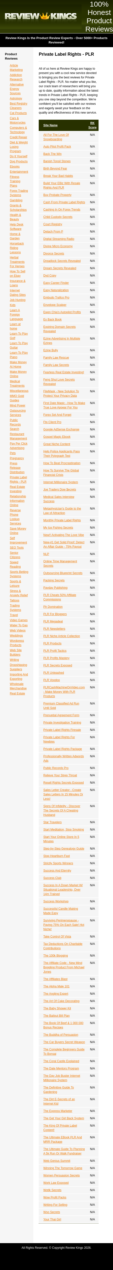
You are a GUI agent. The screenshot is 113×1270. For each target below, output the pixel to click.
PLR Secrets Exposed (57, 665)
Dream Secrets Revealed (59, 268)
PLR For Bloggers (55, 614)
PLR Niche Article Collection (61, 636)
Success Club (52, 878)
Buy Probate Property (57, 195)
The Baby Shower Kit (57, 1008)
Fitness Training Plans (15, 181)
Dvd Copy (49, 275)
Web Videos (17, 630)
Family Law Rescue (56, 357)
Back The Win (52, 154)
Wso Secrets (51, 1212)
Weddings (16, 635)
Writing (14, 660)
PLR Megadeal (53, 621)
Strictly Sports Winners (58, 863)
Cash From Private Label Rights (64, 202)
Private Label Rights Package (62, 749)
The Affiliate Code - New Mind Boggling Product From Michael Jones (63, 967)
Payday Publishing (55, 587)
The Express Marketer (57, 1111)
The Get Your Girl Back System (63, 1118)
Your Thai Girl (52, 1219)
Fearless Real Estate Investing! (63, 372)
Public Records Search (15, 424)
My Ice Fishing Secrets (58, 527)
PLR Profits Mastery (56, 658)
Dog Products (19, 161)
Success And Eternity (57, 870)
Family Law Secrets (56, 365)
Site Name (50, 125)
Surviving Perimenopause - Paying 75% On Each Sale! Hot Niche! (63, 925)
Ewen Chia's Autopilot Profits (62, 312)
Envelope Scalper (54, 305)
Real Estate (17, 693)
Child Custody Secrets (58, 217)
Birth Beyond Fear (55, 168)
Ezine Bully (50, 350)
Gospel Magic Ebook (57, 436)
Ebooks (15, 166)
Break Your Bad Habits (58, 176)
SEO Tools (17, 547)
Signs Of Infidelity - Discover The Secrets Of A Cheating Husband (61, 810)
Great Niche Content (56, 444)
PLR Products (52, 643)
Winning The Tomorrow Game (62, 1168)
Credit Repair (18, 137)
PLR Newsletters (54, 628)
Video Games (19, 620)
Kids (12, 305)
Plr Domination (53, 606)
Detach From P (53, 231)
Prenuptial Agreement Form (61, 715)
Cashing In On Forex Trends (61, 209)
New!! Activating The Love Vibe (63, 535)
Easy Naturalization (56, 290)
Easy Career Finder (56, 283)
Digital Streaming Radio (58, 239)
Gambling (16, 200)
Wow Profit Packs (54, 1197)
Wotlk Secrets (52, 1190)
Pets (13, 453)
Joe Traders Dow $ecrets (59, 489)
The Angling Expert (55, 993)
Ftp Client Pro (52, 422)
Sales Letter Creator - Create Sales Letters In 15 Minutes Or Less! (63, 794)
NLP (46, 554)
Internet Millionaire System (60, 482)
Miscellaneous (19, 391)
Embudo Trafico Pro (56, 297)
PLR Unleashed (53, 672)
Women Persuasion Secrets (61, 1175)
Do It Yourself (18, 156)
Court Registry (52, 224)
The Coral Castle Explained (61, 1061)
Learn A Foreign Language (16, 315)
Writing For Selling (55, 1204)
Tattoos (14, 600)
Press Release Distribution (17, 468)
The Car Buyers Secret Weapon (64, 1042)
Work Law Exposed (56, 1183)
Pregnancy (17, 458)
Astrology (16, 98)
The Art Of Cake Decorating (61, 1001)
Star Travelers (52, 822)
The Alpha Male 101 (56, 986)
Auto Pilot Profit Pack (57, 146)
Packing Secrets (54, 580)
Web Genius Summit (56, 1161)
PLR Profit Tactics (54, 650)
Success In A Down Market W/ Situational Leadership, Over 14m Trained (63, 890)
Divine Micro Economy (58, 246)
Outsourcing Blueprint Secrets (62, 573)
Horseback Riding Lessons (17, 248)
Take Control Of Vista (57, 936)
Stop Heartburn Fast (56, 856)
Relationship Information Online (18, 501)
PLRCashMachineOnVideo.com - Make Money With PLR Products (64, 692)
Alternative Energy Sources (17, 89)
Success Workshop (56, 901)
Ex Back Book (52, 319)
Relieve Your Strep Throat (60, 775)
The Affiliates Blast (55, 979)
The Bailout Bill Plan (56, 1015)
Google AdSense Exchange (61, 429)
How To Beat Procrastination (61, 463)
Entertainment (19, 171)
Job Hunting (17, 300)
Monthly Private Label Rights (62, 520)
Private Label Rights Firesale (62, 730)
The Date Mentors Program (61, 1068)
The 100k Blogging (55, 955)
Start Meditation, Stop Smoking (63, 829)
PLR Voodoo (51, 680)
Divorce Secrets (53, 253)
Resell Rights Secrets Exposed (63, 782)
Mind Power (17, 405)
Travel (14, 615)
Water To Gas (19, 625)
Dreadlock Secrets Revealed (62, 261)
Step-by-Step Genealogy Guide (63, 848)
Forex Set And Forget (57, 414)
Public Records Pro (56, 768)
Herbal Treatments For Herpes (17, 262)
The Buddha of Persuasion (60, 1034)
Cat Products (18, 113)
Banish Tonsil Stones (57, 161)
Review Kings (41, 16)
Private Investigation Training (62, 722)
